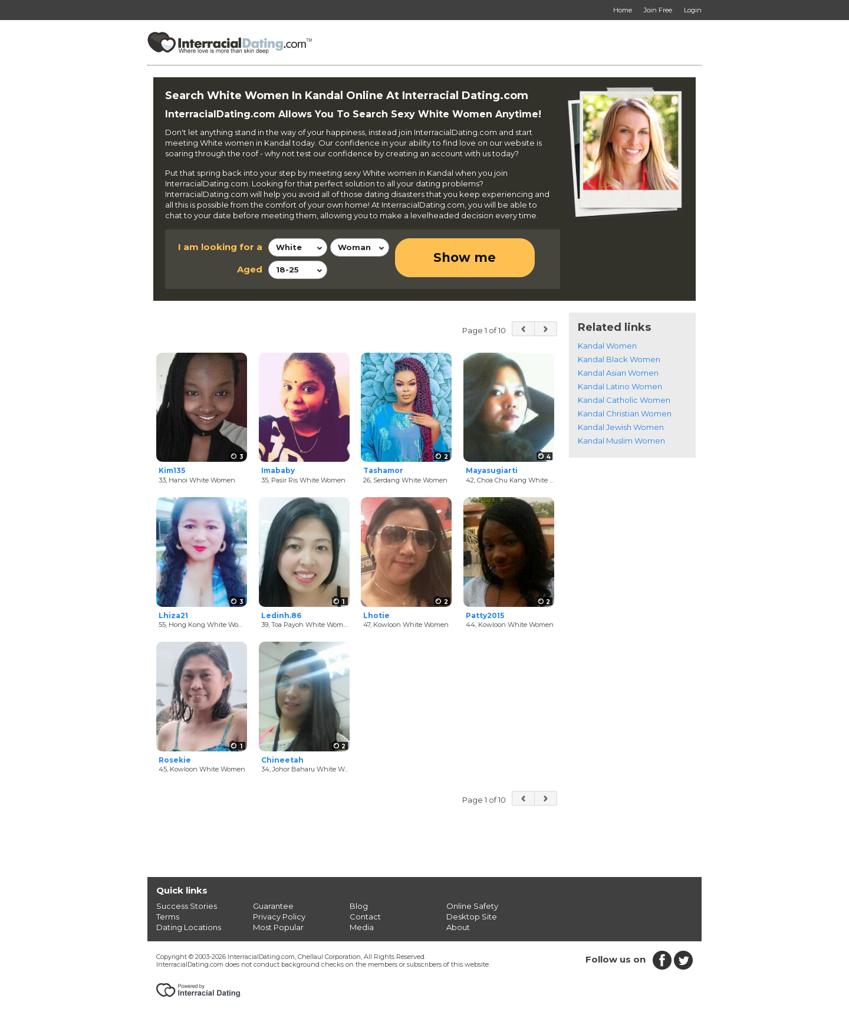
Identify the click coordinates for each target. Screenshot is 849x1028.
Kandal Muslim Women (621, 440)
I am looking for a (220, 246)
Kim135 (172, 470)
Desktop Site (471, 916)
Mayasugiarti (492, 470)
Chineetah (282, 760)
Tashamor (383, 470)
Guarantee (273, 906)
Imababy (278, 470)
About (458, 927)
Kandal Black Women (619, 359)
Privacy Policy (279, 916)
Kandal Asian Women (618, 372)
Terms (167, 916)
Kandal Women (607, 345)
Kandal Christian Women (625, 413)
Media (362, 927)
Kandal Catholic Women (624, 400)
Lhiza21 (173, 615)
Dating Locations (188, 927)
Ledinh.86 (281, 615)
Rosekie (175, 760)
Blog (359, 906)
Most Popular (278, 927)
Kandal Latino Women (620, 386)
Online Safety (472, 906)
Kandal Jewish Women (621, 427)
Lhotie (376, 615)
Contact (365, 916)
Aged (249, 269)
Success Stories (186, 906)
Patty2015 (485, 615)
